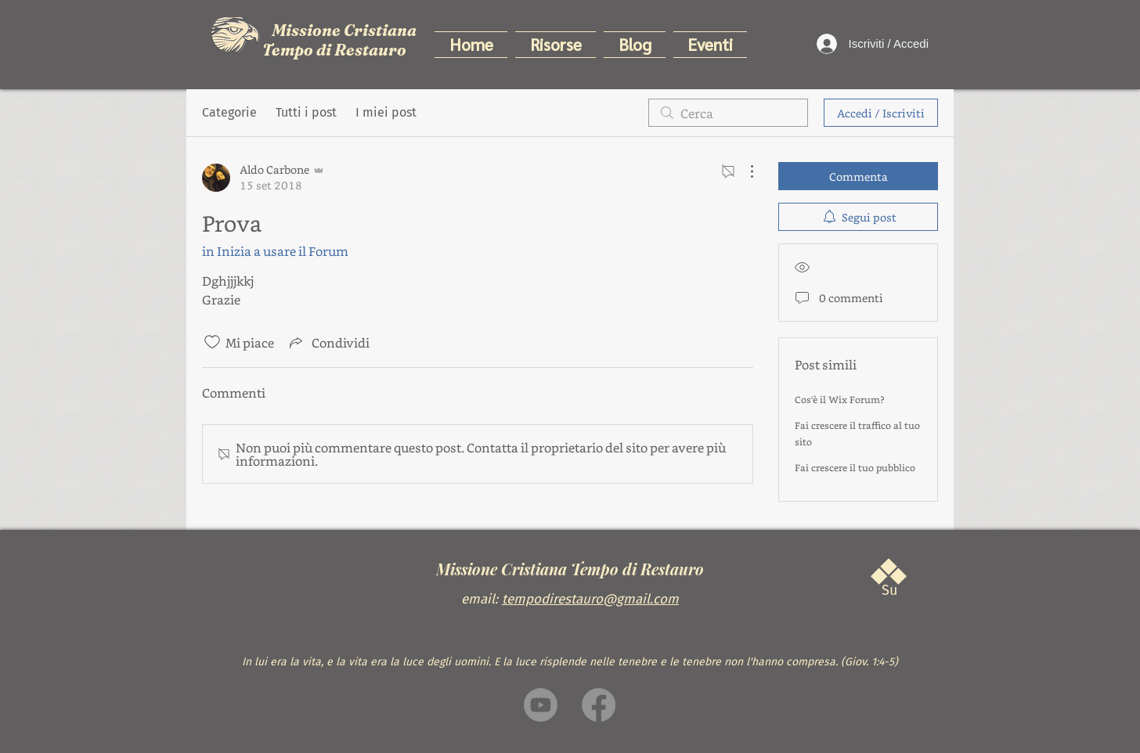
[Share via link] (328, 342)
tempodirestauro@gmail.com (590, 599)
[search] (728, 113)
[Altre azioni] (743, 171)
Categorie (229, 112)
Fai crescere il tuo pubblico (855, 467)
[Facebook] (598, 705)
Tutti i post (306, 112)
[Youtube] (540, 705)
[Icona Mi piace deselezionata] (212, 342)
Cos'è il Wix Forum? (840, 399)
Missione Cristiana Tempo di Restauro (339, 39)
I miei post (386, 112)
